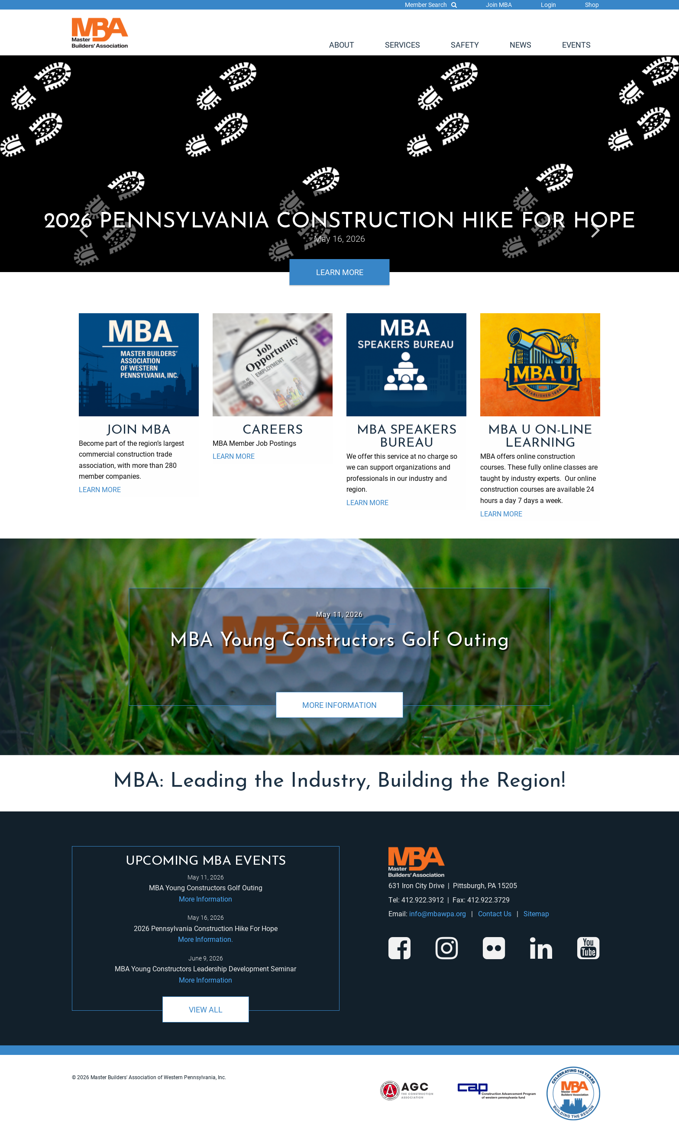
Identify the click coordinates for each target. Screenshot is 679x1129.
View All (206, 1009)
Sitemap (536, 913)
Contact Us (494, 913)
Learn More (339, 272)
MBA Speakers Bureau (406, 437)
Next (595, 228)
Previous (83, 228)
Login (548, 4)
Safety (465, 44)
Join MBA (499, 4)
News (520, 44)
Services (402, 44)
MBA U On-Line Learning (540, 437)
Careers (272, 430)
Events (576, 44)
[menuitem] (341, 44)
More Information (339, 705)
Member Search (431, 4)
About (341, 44)
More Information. (205, 939)
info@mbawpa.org (437, 913)
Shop (592, 4)
